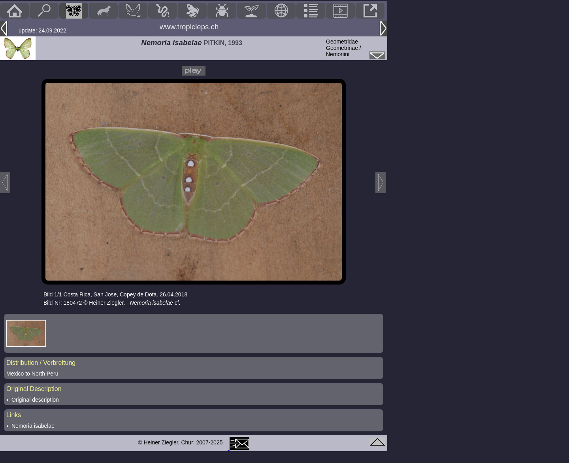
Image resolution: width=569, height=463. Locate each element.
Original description (35, 400)
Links (13, 415)
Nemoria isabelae (33, 426)
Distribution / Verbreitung (40, 362)
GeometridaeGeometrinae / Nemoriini (343, 47)
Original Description (34, 388)
